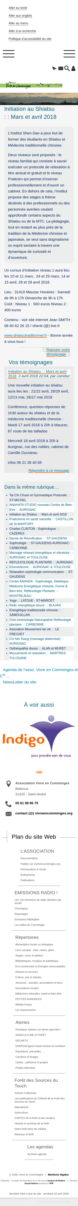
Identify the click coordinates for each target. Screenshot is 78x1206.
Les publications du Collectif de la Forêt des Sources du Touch (40, 1100)
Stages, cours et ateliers (29, 955)
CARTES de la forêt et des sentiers (35, 1118)
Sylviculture (21, 1112)
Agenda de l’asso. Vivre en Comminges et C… (39, 672)
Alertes (22, 1022)
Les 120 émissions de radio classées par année (38, 901)
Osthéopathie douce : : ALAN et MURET (37, 648)
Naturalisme (21, 1107)
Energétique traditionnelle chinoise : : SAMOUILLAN (35, 612)
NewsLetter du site (19, 682)
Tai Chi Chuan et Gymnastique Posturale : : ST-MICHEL (39, 497)
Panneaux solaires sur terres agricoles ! (38, 1029)
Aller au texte (18, 8)
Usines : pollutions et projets (31, 1062)
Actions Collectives (25, 1093)
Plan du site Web (34, 836)
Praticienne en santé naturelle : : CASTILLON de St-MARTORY (41, 521)
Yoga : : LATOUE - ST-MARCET (31, 600)
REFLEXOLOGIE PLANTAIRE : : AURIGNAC (41, 562)
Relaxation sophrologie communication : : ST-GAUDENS (41, 574)
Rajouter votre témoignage (58, 352)
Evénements (28, 874)
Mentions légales (58, 1174)
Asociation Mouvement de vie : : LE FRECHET (34, 631)
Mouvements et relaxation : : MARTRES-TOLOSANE (37, 655)
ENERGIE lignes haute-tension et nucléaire (40, 1046)
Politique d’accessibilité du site (30, 39)
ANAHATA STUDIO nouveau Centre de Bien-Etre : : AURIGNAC (41, 507)
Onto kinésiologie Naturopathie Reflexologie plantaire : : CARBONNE (40, 622)
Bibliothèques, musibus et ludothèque (36, 961)
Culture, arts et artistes (28, 977)
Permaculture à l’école (33, 869)
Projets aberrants (25, 1067)
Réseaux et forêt (24, 1134)
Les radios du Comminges (30, 924)
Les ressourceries (25, 1009)
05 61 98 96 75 (26, 803)
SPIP (51, 1183)
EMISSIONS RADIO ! (36, 892)
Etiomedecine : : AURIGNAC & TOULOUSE (40, 567)
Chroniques (21, 908)
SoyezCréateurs (31, 1183)
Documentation (29, 858)
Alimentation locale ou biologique (34, 944)
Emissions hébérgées (27, 919)
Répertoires (27, 937)
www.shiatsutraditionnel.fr (25, 335)
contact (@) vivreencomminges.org (43, 813)
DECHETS (21, 1040)
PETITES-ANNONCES (28, 999)
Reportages (21, 914)
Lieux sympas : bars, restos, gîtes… (36, 950)
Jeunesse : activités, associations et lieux (39, 982)
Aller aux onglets (20, 15)
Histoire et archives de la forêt (32, 1123)
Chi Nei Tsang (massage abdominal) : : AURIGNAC (36, 641)
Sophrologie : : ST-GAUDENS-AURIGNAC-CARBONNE (39, 545)
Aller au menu (18, 23)
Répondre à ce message (48, 470)
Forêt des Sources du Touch (36, 1083)
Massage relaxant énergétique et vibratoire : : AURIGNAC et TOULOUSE (41, 555)
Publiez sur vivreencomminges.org (40, 863)
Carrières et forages (26, 1056)
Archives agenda (37, 1154)
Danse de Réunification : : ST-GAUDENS (38, 538)
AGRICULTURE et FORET (30, 1035)
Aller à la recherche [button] (22, 31)
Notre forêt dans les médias (30, 1128)
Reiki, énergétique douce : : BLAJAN (35, 605)
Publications (28, 880)
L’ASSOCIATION (37, 851)
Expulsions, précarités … (29, 1051)
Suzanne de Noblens (56, 1181)
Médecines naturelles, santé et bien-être (38, 993)
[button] (54, 68)
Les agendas (40, 1146)
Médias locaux (23, 1004)
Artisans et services (26, 971)
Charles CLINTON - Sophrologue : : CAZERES (34, 531)
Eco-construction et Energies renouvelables (40, 966)
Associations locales (27, 988)
